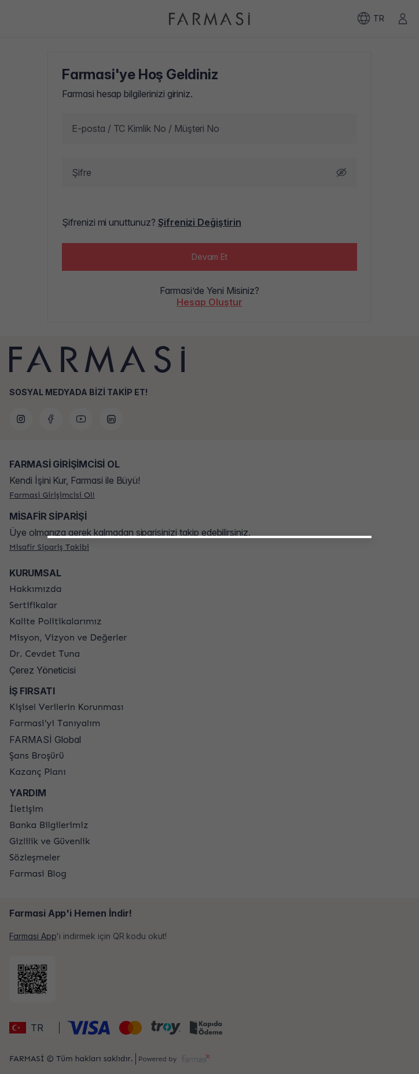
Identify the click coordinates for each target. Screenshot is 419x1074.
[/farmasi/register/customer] (209, 704)
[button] (210, 673)
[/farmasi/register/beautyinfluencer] (210, 678)
